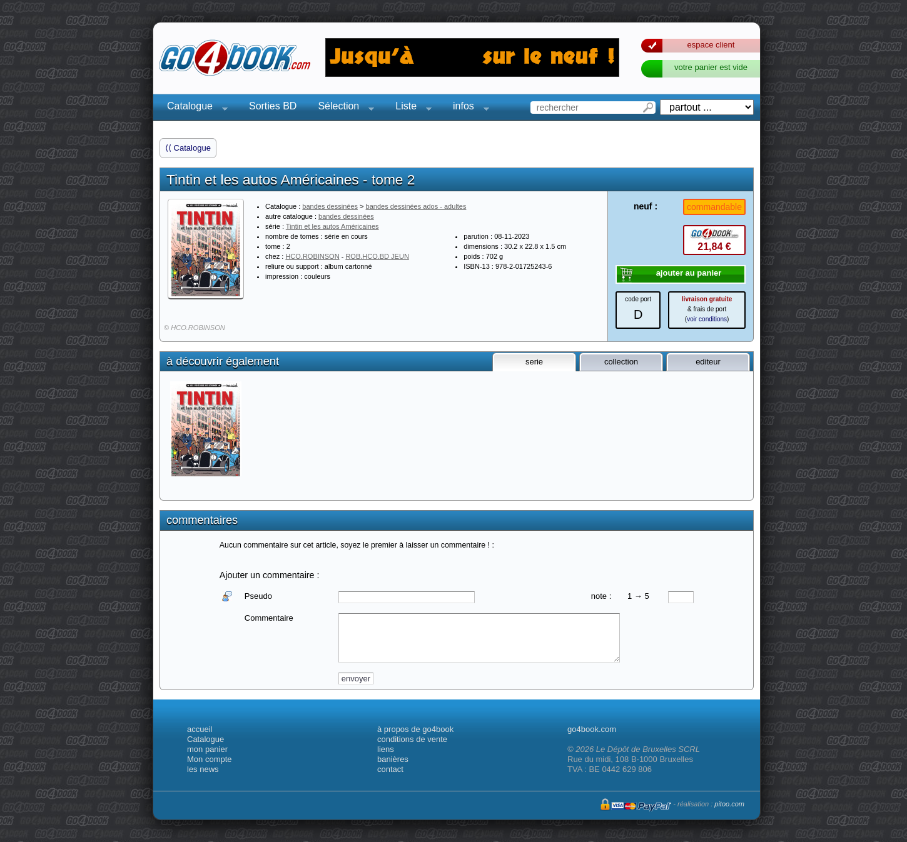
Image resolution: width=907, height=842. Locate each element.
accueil (199, 729)
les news (203, 769)
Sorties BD (272, 106)
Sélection (342, 108)
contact (390, 769)
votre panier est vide (710, 67)
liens (385, 749)
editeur (708, 361)
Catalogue (194, 108)
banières (392, 759)
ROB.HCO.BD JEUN (376, 256)
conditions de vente (412, 739)
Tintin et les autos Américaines (332, 226)
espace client (711, 44)
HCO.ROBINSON (312, 256)
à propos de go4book (415, 729)
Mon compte (209, 759)
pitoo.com (729, 804)
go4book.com (591, 729)
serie (534, 361)
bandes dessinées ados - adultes (416, 206)
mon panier (207, 749)
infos (467, 108)
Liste (410, 108)
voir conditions (707, 319)
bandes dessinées (330, 206)
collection (621, 361)
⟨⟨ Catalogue (188, 148)
